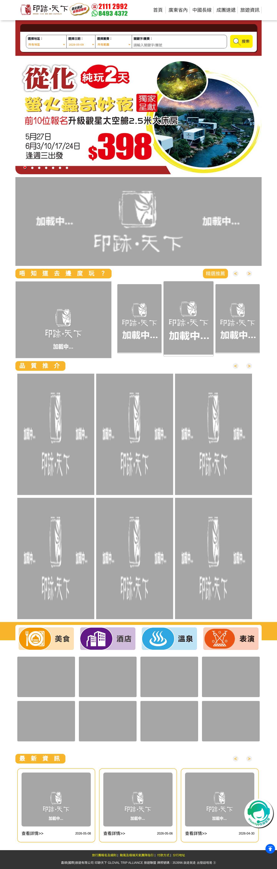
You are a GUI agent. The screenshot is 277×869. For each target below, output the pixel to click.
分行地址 (179, 855)
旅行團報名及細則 (104, 855)
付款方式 (163, 855)
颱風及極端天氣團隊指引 (137, 855)
